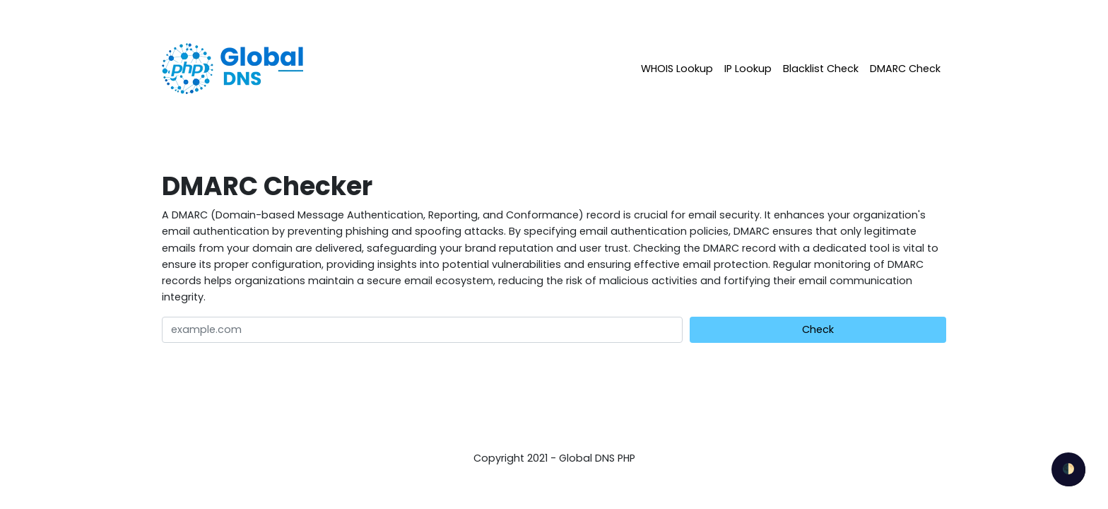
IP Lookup (748, 69)
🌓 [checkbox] (1068, 469)
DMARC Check (905, 69)
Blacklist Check (821, 69)
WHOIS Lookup (677, 69)
